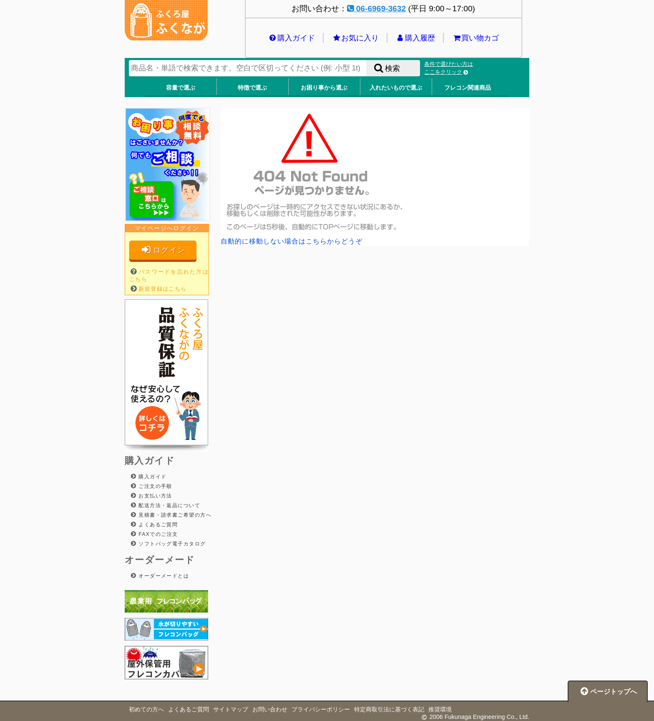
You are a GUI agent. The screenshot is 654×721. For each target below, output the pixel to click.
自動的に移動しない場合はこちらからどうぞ (291, 241)
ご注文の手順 (154, 486)
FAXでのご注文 (157, 534)
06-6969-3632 (376, 8)
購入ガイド (291, 38)
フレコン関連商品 (467, 87)
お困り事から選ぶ (324, 87)
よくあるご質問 (157, 525)
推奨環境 (440, 709)
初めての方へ (146, 709)
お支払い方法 (154, 496)
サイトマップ (230, 709)
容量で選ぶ (180, 87)
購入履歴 (415, 38)
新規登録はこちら (162, 289)
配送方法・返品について (168, 505)
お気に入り (355, 38)
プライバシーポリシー (321, 709)
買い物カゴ (475, 38)
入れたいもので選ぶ (396, 87)
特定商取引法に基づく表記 (389, 709)
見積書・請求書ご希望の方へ (173, 515)
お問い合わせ (269, 709)
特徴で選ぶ (252, 87)
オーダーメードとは (162, 576)
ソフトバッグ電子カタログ (171, 544)
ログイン (163, 250)
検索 (386, 68)
